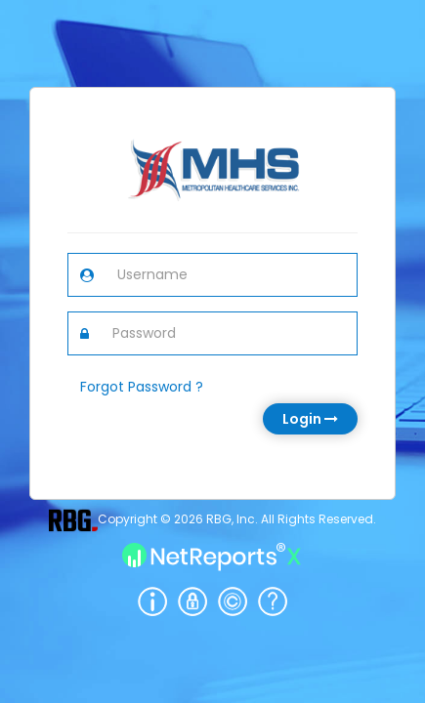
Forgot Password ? (141, 386)
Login (310, 419)
